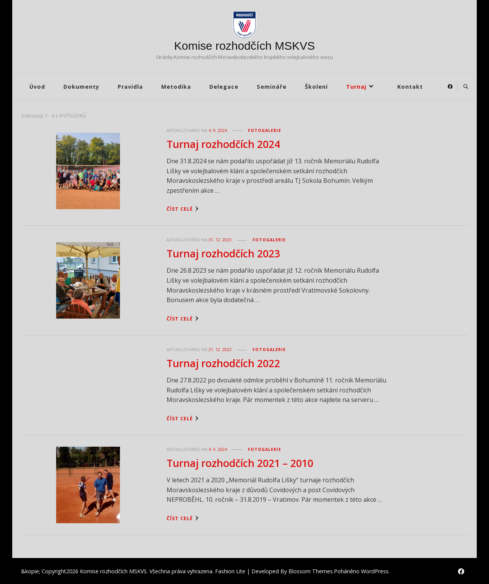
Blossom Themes (310, 570)
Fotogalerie (264, 130)
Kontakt (410, 86)
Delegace (223, 86)
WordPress (375, 570)
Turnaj (356, 86)
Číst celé (183, 208)
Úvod (37, 86)
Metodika (176, 86)
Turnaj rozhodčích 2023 (223, 253)
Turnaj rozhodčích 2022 (223, 362)
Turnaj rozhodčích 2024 (223, 144)
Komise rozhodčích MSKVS (244, 45)
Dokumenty (81, 86)
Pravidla (130, 86)
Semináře (272, 86)
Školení (316, 86)
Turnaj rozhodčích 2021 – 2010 (240, 462)
